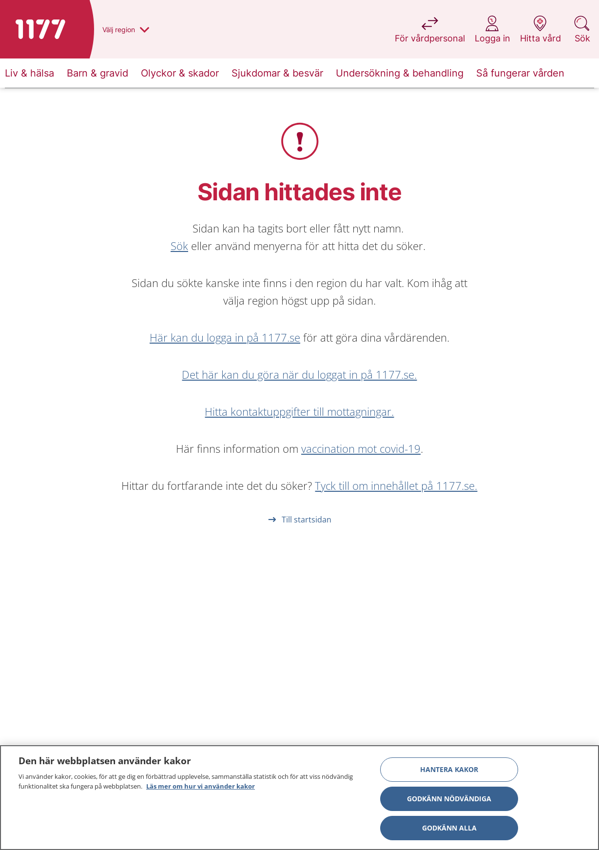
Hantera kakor (449, 771)
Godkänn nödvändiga (449, 801)
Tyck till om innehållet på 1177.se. (396, 485)
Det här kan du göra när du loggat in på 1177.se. (299, 374)
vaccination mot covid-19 (361, 448)
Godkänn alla (449, 830)
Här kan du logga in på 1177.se (225, 337)
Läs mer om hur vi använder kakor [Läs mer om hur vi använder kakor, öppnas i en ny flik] (200, 788)
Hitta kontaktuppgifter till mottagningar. (299, 411)
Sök (179, 245)
